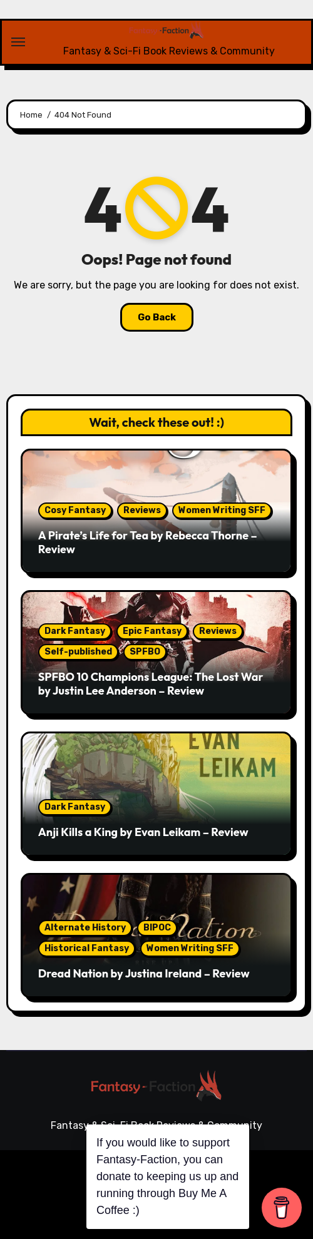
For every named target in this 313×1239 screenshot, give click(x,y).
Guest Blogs (261, 1190)
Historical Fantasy (86, 948)
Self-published (78, 651)
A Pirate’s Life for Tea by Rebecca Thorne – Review (147, 542)
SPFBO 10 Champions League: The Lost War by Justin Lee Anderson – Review (151, 684)
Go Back (157, 317)
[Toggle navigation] (18, 41)
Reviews (142, 510)
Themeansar (262, 1168)
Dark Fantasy (74, 631)
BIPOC (157, 927)
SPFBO (145, 651)
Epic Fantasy (152, 631)
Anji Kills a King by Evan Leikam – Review (143, 832)
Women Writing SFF (221, 510)
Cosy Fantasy (75, 510)
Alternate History (85, 927)
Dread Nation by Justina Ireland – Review (144, 973)
